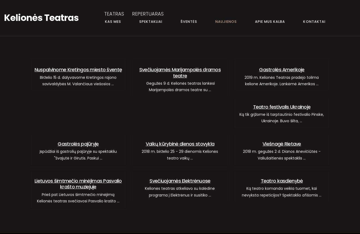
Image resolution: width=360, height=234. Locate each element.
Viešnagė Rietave (281, 143)
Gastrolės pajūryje (78, 143)
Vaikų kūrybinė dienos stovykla (180, 143)
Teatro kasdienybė (282, 180)
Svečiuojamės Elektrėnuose (179, 180)
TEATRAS (114, 13)
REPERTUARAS (148, 13)
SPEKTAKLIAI (150, 21)
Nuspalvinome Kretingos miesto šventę (78, 69)
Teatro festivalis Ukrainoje (282, 106)
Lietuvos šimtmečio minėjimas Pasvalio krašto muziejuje (78, 183)
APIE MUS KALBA (270, 21)
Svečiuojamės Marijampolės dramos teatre (180, 72)
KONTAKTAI (314, 21)
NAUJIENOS (226, 21)
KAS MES (113, 21)
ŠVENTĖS (189, 21)
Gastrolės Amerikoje (281, 69)
